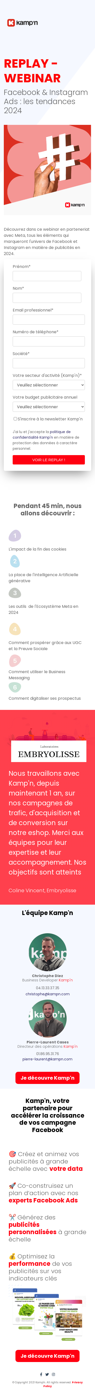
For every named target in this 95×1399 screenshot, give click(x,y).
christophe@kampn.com (48, 994)
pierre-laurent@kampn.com (47, 1059)
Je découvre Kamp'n (47, 1077)
